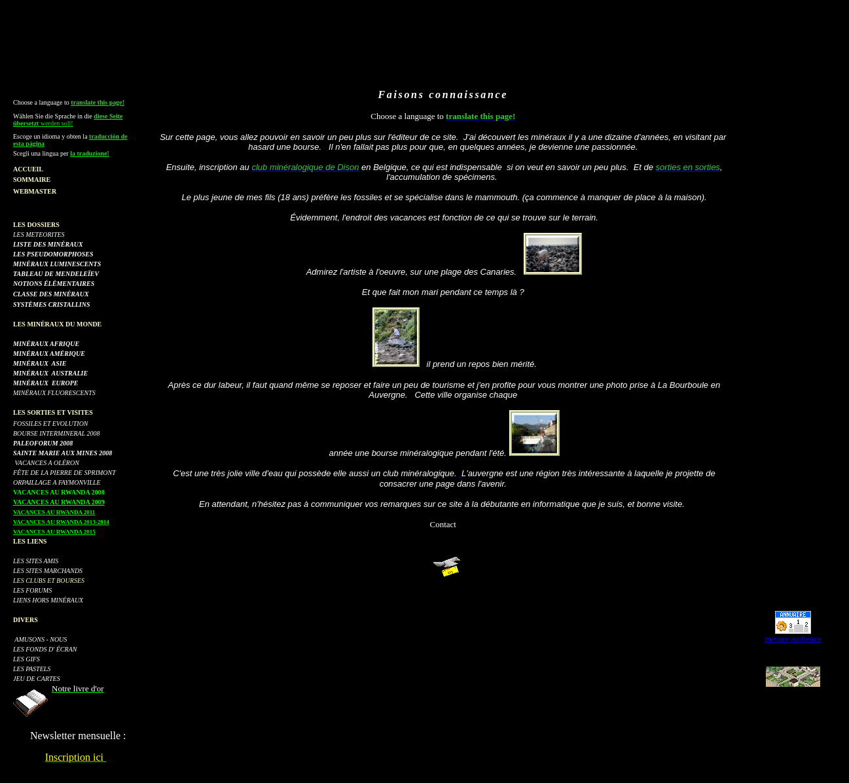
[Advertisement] (435, 56)
